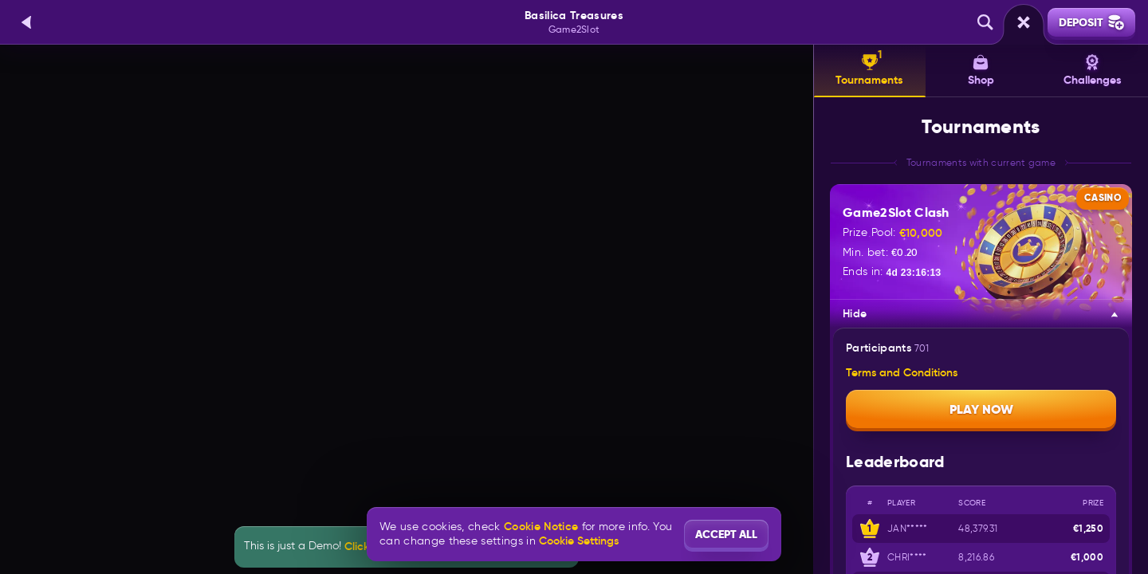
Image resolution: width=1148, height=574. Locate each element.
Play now (981, 409)
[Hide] (1114, 314)
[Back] (27, 22)
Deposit (1091, 22)
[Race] (1023, 22)
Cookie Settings (579, 540)
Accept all (726, 534)
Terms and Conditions (901, 372)
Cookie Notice (541, 526)
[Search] (985, 22)
